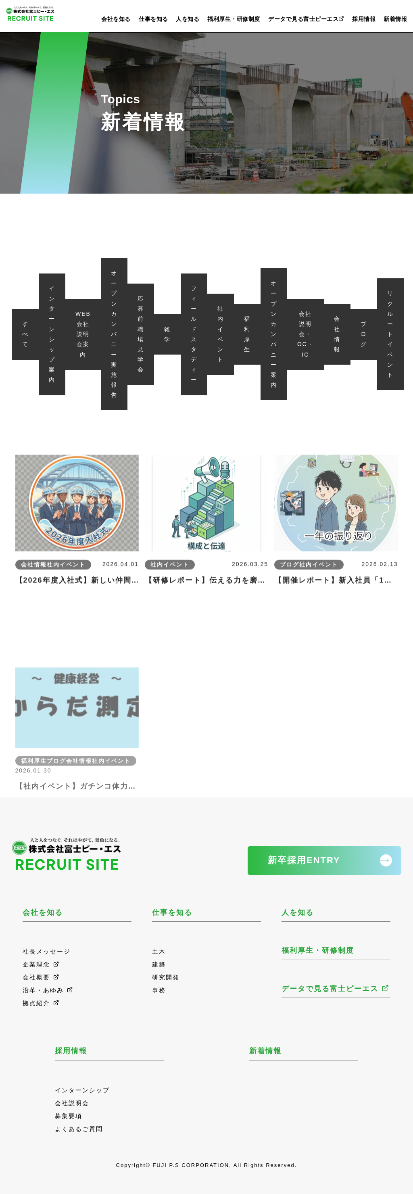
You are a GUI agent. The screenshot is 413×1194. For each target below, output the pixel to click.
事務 (159, 990)
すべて (25, 334)
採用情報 (363, 19)
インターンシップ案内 (52, 334)
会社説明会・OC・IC (305, 334)
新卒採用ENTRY (304, 860)
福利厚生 (247, 334)
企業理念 (41, 964)
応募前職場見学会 (141, 334)
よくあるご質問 (79, 1128)
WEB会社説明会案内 (83, 334)
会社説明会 (72, 1103)
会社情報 (337, 334)
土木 (159, 951)
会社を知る (116, 19)
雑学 (167, 334)
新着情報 (395, 19)
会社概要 (41, 977)
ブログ (364, 334)
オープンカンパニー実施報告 (114, 334)
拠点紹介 (41, 1003)
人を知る (187, 19)
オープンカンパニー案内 (274, 334)
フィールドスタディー (194, 334)
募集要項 (68, 1116)
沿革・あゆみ (48, 990)
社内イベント (220, 334)
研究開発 (165, 977)
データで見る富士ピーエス (306, 19)
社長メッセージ (47, 951)
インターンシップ (82, 1090)
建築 (159, 964)
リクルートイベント (390, 334)
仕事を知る (153, 19)
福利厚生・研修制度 (233, 19)
